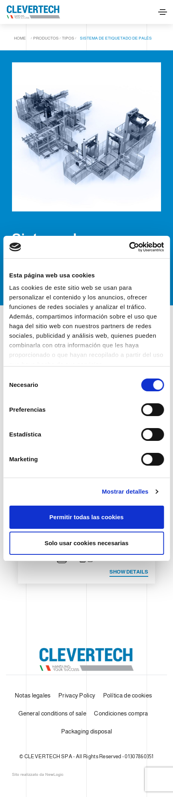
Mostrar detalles (125, 491)
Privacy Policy (76, 695)
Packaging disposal (86, 731)
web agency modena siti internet (38, 774)
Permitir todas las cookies (87, 517)
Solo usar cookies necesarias (86, 543)
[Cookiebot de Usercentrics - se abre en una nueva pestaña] (129, 247)
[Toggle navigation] (162, 12)
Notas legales (33, 695)
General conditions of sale (52, 713)
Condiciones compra (121, 713)
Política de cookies (127, 695)
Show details (128, 572)
